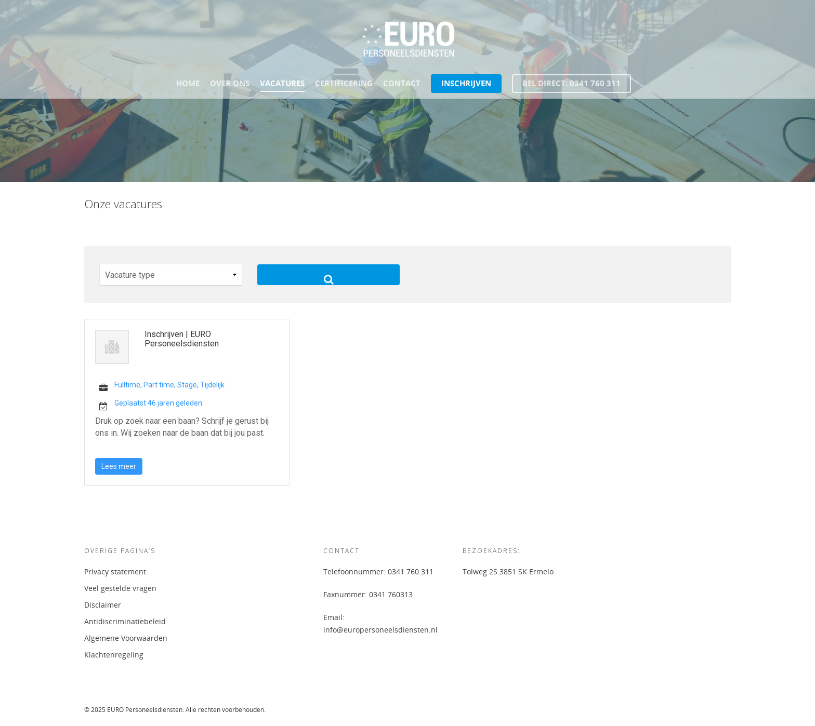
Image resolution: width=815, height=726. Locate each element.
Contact (401, 83)
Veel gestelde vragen (120, 588)
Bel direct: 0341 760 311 (571, 83)
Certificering (344, 83)
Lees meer (118, 466)
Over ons (229, 83)
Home (188, 83)
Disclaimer (102, 605)
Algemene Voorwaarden (125, 638)
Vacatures (282, 83)
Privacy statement (115, 571)
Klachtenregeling (113, 655)
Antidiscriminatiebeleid (125, 621)
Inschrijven (466, 83)
